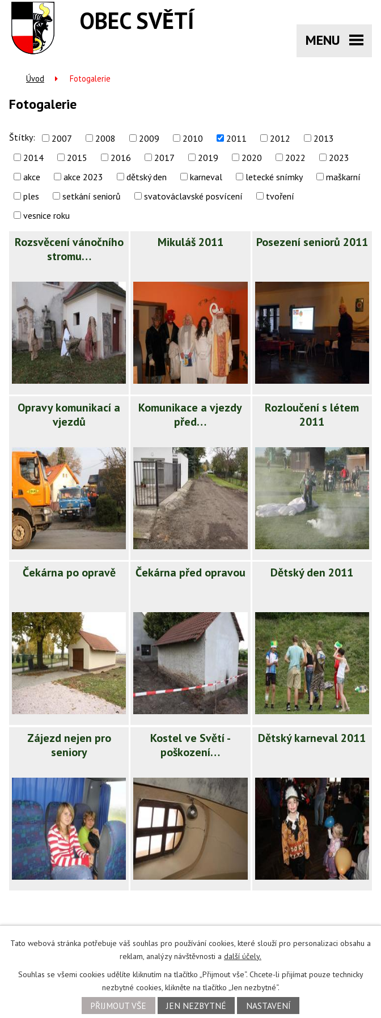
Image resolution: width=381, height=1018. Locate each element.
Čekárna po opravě (69, 572)
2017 (164, 157)
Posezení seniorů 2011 (312, 242)
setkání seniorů (91, 196)
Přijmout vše (118, 1005)
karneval (206, 177)
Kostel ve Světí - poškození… (190, 745)
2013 (324, 138)
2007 (62, 138)
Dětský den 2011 (311, 572)
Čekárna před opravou (190, 572)
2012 (280, 138)
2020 (252, 157)
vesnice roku (46, 215)
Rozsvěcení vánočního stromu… (69, 249)
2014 (33, 157)
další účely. (242, 956)
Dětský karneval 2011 (312, 738)
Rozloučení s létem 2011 (312, 414)
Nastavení (268, 1005)
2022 (295, 157)
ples (31, 196)
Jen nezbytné (196, 1005)
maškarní (343, 177)
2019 (208, 157)
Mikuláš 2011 (190, 242)
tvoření (280, 196)
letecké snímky (274, 177)
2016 (121, 157)
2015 (77, 157)
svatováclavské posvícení (193, 196)
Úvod (35, 78)
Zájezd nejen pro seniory (69, 745)
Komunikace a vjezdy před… (190, 414)
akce (31, 177)
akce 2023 (83, 177)
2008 (105, 138)
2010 (193, 138)
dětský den (146, 177)
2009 (149, 138)
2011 (236, 138)
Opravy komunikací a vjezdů (69, 414)
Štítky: (22, 137)
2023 (339, 157)
